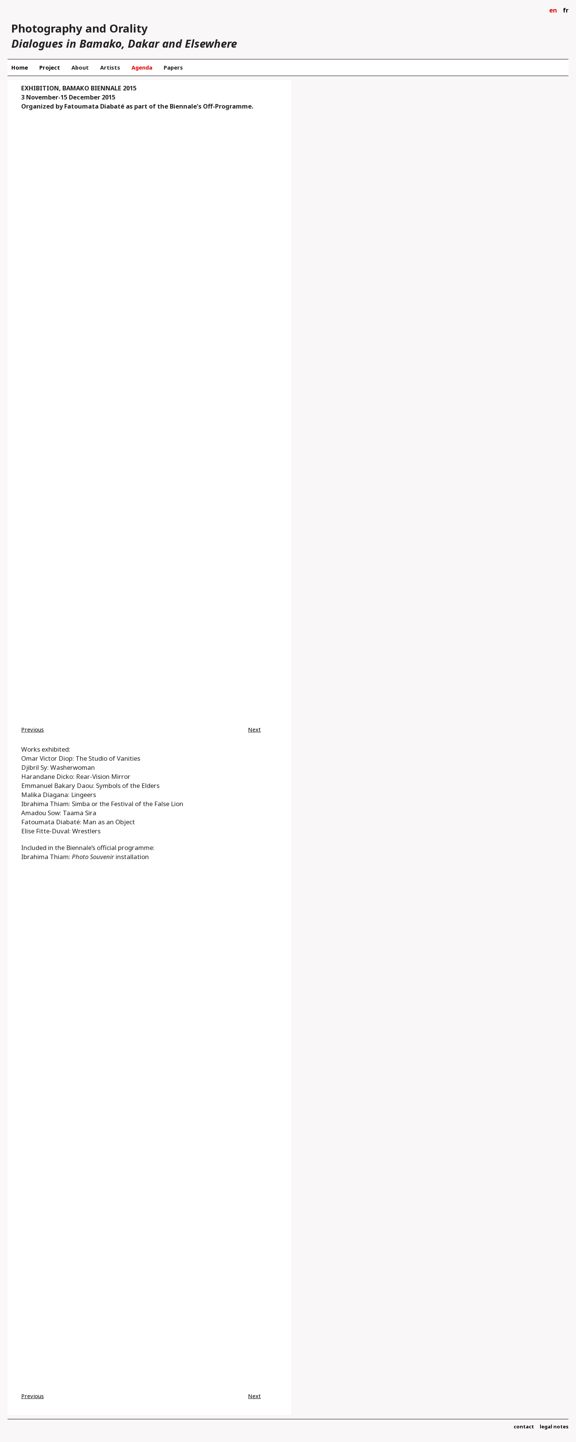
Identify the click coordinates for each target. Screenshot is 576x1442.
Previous (32, 729)
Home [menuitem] (19, 67)
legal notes (554, 1426)
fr (565, 10)
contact (524, 1426)
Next (254, 729)
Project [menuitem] (49, 67)
